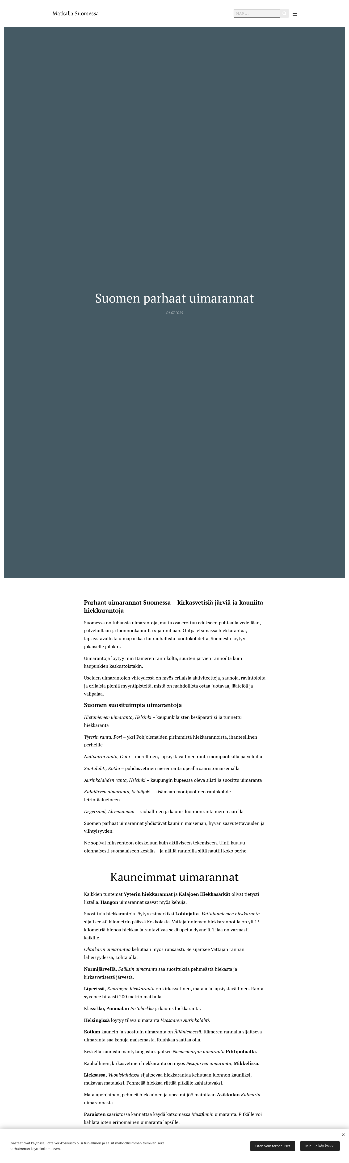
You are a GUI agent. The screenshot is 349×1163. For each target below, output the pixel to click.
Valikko (295, 13)
